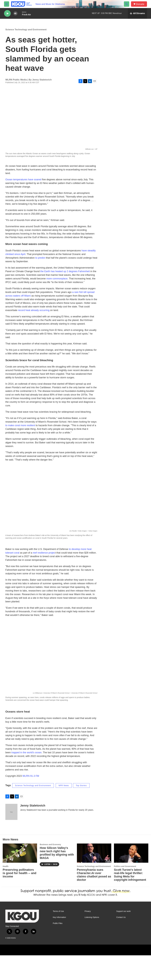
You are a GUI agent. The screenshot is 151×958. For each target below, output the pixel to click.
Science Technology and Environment (26, 32)
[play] (7, 13)
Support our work (123, 914)
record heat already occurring (33, 313)
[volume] (15, 13)
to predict (40, 260)
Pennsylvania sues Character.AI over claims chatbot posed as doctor (94, 877)
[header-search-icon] (126, 4)
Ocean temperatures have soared (23, 182)
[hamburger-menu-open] (6, 4)
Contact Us (121, 920)
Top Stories (81, 788)
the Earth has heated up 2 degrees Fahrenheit (65, 274)
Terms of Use (58, 914)
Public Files (58, 926)
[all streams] (137, 13)
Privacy (88, 914)
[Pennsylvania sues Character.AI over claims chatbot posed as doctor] (94, 855)
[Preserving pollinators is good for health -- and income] (20, 855)
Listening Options (92, 920)
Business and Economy (50, 847)
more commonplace (57, 281)
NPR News (64, 788)
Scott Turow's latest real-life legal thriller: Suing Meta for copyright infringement (130, 877)
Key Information (59, 920)
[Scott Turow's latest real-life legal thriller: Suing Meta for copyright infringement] (131, 855)
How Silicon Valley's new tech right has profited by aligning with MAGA (57, 855)
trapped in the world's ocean (26, 755)
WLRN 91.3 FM (30, 778)
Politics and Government (125, 869)
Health (5, 869)
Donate (140, 4)
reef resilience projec (44, 555)
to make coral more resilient (20, 428)
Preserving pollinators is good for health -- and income (19, 876)
